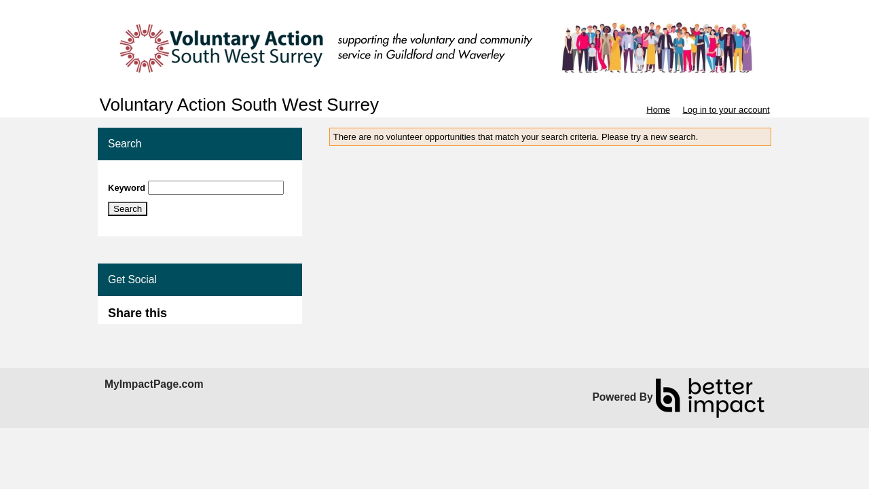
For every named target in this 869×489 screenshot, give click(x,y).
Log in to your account (726, 110)
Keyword (126, 188)
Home (658, 110)
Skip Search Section (147, 175)
